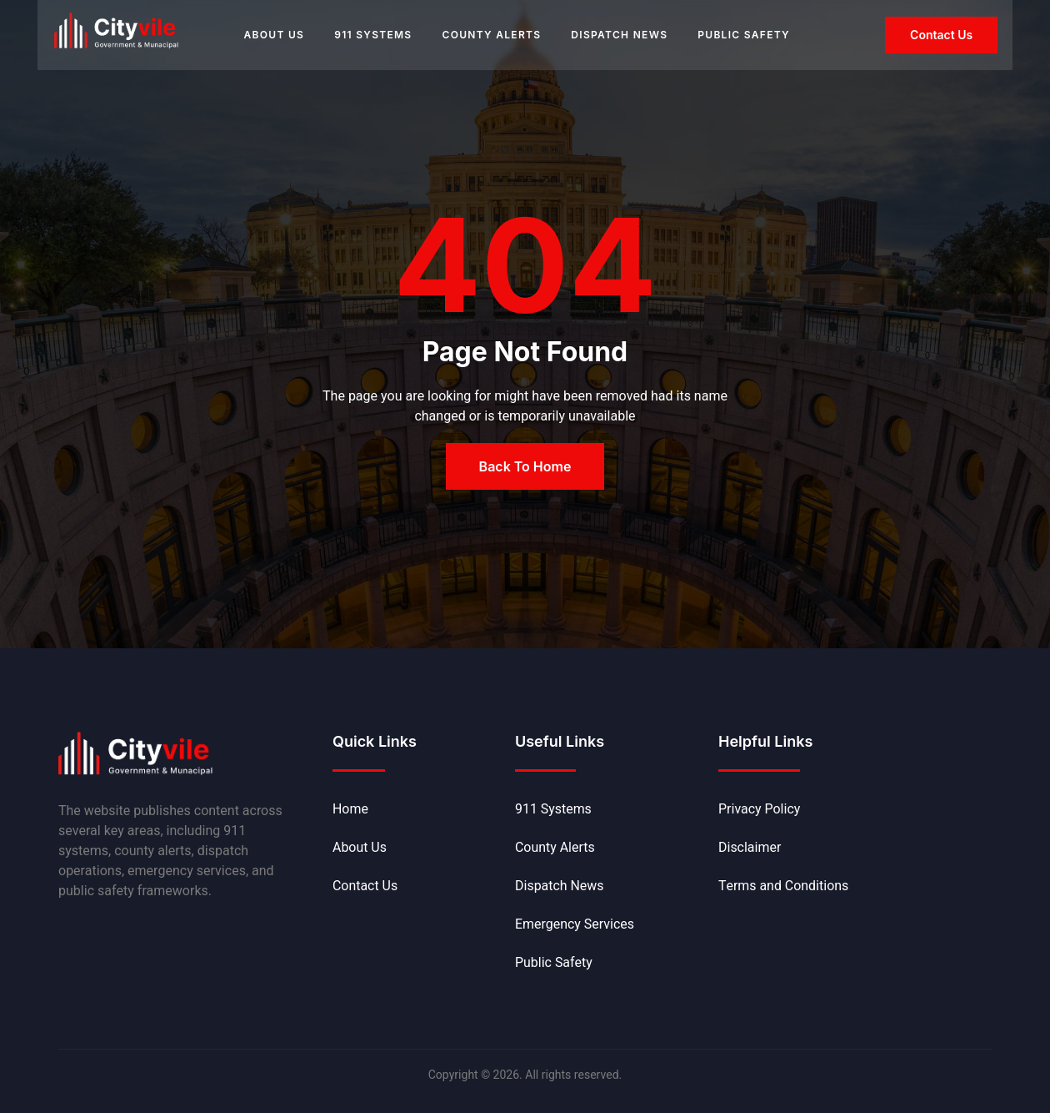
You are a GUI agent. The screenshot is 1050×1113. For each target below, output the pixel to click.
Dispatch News (619, 34)
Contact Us (365, 886)
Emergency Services (575, 924)
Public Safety (744, 34)
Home (350, 809)
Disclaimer (750, 848)
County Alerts (491, 34)
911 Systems (373, 34)
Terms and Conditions (783, 886)
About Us (273, 34)
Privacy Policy (759, 809)
